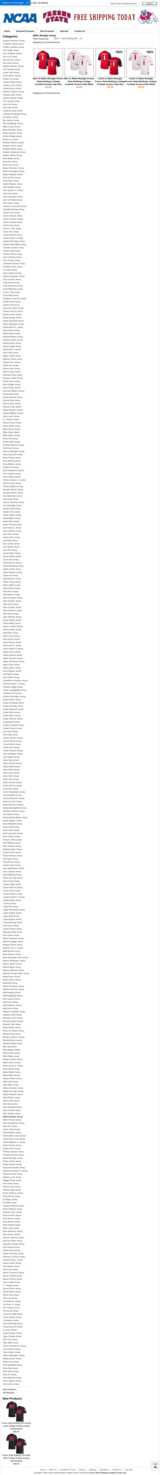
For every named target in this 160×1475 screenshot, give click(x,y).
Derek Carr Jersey (10, 365)
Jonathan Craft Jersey (12, 693)
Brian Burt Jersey (10, 162)
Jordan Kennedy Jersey (13, 706)
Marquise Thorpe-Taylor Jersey (16, 973)
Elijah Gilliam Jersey (11, 435)
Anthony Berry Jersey (12, 88)
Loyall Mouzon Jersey (12, 919)
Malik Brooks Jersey (11, 951)
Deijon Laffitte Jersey (12, 356)
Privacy (82, 1470)
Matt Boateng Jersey (11, 992)
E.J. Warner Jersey (11, 419)
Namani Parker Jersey (12, 1078)
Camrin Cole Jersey (11, 213)
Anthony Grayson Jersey (13, 92)
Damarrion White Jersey (13, 308)
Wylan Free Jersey (11, 1362)
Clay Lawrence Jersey (12, 273)
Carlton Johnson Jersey (13, 219)
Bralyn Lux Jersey (10, 139)
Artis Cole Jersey (10, 104)
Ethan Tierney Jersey (12, 458)
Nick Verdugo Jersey (11, 1113)
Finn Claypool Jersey (12, 474)
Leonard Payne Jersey (12, 894)
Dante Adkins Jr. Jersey (13, 327)
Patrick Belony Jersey (12, 1133)
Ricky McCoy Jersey (11, 1196)
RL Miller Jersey (10, 1203)
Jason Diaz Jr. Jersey (12, 645)
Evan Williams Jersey (12, 464)
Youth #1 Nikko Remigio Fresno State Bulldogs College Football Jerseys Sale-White (141, 81)
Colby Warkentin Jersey (13, 289)
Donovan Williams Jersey (13, 391)
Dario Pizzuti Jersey (11, 330)
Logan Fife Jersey (10, 907)
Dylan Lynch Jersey (11, 416)
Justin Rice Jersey (10, 789)
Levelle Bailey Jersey (12, 900)
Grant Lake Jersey (11, 499)
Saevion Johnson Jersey (13, 1238)
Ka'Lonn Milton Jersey (12, 795)
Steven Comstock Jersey (13, 1273)
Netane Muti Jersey (11, 1101)
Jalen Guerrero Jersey (12, 610)
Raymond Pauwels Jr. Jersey (15, 1171)
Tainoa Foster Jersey (12, 1289)
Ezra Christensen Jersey (13, 470)
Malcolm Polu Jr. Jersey (13, 948)
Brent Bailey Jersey (11, 158)
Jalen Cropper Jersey (12, 607)
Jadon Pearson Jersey (12, 572)
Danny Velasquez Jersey (13, 324)
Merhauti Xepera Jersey (13, 1021)
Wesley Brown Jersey (12, 1359)
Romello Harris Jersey (12, 1212)
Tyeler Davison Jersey (12, 1333)
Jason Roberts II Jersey (13, 649)
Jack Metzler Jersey (11, 547)
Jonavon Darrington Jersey (14, 696)
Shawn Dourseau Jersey (13, 1253)
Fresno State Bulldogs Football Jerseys (63, 1473)
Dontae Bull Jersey (11, 394)
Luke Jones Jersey (11, 926)
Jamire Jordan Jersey (12, 630)
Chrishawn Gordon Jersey (14, 263)
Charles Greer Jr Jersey (13, 238)
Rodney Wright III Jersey (13, 1206)
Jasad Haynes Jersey (12, 642)
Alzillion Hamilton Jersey (13, 66)
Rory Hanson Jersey (11, 1218)
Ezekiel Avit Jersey (11, 467)
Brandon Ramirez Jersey (13, 142)
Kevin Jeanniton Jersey (13, 833)
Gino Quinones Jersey (12, 496)
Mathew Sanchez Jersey (13, 989)
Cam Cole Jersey (10, 193)
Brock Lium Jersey (11, 165)
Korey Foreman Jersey (12, 856)
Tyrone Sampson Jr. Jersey (14, 1346)
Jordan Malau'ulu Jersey (13, 709)
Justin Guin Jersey (11, 779)
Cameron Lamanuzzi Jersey (15, 206)
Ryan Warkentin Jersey (13, 1231)
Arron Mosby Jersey (11, 101)
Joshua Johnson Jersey (13, 738)
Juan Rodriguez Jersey (13, 754)
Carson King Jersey (11, 225)
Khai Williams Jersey (12, 843)
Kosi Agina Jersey (10, 859)
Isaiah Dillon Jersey (11, 521)
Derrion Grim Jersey (11, 369)
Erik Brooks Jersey (11, 448)
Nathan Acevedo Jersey (13, 1088)
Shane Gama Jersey (11, 1250)
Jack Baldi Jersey (10, 540)
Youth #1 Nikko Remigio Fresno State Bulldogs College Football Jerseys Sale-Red (110, 81)
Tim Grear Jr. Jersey (11, 1304)
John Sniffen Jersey (11, 677)
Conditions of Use (67, 1470)
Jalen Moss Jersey (11, 614)
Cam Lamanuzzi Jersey (13, 197)
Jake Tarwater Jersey (12, 601)
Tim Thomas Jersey (11, 1308)
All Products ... (9, 1393)
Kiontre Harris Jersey (12, 852)
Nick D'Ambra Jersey (12, 1110)
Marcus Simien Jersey (12, 964)
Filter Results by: (41, 39)
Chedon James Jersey (12, 254)
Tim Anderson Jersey (12, 1301)
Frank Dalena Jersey (12, 477)
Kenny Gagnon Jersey (12, 821)
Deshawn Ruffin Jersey (13, 378)
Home (7, 31)
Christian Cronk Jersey (12, 267)
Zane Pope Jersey (10, 1371)
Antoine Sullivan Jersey (13, 98)
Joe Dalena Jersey (11, 674)
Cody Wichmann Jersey (13, 286)
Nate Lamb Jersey (10, 1082)
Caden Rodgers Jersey (13, 184)
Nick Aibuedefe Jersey (12, 1107)
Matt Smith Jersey (10, 1008)
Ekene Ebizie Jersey (11, 426)
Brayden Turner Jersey (12, 146)
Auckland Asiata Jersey (13, 111)
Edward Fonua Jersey (12, 423)
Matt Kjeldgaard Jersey (13, 996)
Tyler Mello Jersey (10, 1343)
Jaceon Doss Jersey (11, 537)
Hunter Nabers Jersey (12, 515)
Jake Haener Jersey (11, 595)
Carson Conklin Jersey (12, 222)
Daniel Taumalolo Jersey (13, 321)
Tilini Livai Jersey (10, 1298)
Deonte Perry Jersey (11, 362)
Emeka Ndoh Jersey (11, 442)
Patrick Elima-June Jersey (14, 1139)
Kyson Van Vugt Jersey (13, 878)
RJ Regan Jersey (10, 1199)
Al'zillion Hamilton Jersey (13, 47)
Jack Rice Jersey (10, 550)
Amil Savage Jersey (11, 69)
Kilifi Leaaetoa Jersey (12, 846)
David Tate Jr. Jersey (12, 349)
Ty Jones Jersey (10, 1330)
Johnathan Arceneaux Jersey (15, 680)
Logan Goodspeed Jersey (14, 910)
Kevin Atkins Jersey (11, 830)
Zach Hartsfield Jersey (12, 1365)
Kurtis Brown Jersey (11, 862)
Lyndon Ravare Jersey (12, 929)
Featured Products (25, 31)
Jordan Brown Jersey (12, 700)
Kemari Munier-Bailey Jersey (15, 817)
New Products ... (10, 1389)
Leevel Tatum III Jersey (13, 887)
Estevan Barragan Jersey (13, 451)
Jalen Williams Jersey (12, 617)
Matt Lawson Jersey (11, 999)
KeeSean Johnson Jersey (14, 811)
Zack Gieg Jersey (10, 1368)
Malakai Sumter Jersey (12, 945)
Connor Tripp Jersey (11, 292)
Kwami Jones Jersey (11, 865)
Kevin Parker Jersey (11, 836)
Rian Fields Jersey (11, 1183)
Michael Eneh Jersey (12, 1034)
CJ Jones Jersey (10, 270)
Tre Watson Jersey (11, 1320)
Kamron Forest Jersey (12, 801)
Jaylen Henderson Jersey (13, 661)
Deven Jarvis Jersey (11, 381)
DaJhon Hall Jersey (11, 305)
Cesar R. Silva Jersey (12, 228)
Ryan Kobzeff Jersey (12, 1225)
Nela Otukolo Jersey (11, 1098)
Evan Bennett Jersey (12, 461)
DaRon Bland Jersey (11, 333)
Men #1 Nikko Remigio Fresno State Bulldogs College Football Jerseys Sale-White (79, 81)
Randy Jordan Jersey (12, 1161)
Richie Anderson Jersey (13, 1193)
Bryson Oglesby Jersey (13, 174)
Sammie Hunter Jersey (12, 1241)
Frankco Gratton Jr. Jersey (14, 480)
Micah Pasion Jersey (12, 1027)
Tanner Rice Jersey (11, 1295)
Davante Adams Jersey (13, 340)
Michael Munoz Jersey (12, 1040)
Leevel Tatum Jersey (11, 891)
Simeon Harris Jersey (12, 1263)
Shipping (92, 1470)
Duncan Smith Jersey (12, 407)
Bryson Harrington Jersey (13, 171)
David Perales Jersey (12, 343)
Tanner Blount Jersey (12, 1292)
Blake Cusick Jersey (11, 127)
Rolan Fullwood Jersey (12, 1209)
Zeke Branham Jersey (12, 1378)
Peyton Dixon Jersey (11, 1148)
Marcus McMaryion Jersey (14, 961)
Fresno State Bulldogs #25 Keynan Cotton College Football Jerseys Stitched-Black (16, 1425)
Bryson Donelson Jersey (13, 168)
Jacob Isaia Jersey (11, 560)
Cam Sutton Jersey (11, 203)
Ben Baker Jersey (10, 117)
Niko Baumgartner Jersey (13, 1123)
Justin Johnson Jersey (12, 786)
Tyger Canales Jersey (12, 1336)
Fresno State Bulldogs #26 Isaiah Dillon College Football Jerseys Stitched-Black (16, 1457)
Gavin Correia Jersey (12, 483)
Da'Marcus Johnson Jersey (14, 298)
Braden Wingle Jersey (12, 136)
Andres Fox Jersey (11, 79)
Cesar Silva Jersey (11, 232)
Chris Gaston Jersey (11, 260)
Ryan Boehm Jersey (11, 1222)
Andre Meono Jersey (12, 76)
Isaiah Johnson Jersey (12, 525)
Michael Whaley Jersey (13, 1043)
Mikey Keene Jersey (11, 1053)
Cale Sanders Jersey (12, 187)
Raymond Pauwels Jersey (14, 1168)
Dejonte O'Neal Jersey (12, 359)
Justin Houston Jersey (12, 782)
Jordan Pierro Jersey (12, 716)
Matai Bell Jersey (10, 983)
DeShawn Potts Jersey (12, 375)
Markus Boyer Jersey (12, 967)
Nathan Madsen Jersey (13, 1094)
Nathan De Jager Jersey (13, 1091)
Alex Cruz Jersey (10, 57)
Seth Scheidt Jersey (11, 1247)
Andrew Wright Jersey (12, 82)
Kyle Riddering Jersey (12, 875)
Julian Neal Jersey (11, 760)
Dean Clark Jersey (11, 353)
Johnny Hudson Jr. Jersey (14, 684)
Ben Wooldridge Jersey (13, 123)
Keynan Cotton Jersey (12, 840)
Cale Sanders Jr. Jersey (13, 190)
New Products (47, 31)
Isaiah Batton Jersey (11, 518)
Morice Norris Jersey (11, 1062)
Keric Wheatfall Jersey (12, 824)
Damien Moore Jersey (12, 314)
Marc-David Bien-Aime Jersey (15, 957)
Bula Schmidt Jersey (11, 178)
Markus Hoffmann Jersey (13, 970)
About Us (53, 1470)
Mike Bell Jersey (10, 1047)
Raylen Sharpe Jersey (12, 1164)
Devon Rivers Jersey (12, 388)
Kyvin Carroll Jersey (11, 881)
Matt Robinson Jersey (12, 1005)
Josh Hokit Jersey (10, 731)
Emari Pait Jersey (10, 439)
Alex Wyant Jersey (11, 63)
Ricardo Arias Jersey (11, 1187)
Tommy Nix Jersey (11, 1311)
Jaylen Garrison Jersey (13, 658)
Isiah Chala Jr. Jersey (12, 528)
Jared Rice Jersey (10, 633)
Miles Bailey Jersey (11, 1056)
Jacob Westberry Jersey (13, 566)
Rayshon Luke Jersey (12, 1177)
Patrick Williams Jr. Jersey (14, 1142)
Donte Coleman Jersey (12, 397)
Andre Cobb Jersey (11, 72)
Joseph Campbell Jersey (13, 725)
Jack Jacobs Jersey (11, 544)
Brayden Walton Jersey (13, 149)
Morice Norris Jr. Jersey (13, 1066)
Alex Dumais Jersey (11, 60)
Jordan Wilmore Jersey (13, 719)
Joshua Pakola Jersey (12, 741)
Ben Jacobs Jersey (11, 120)
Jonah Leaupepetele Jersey (14, 690)
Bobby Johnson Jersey (12, 133)
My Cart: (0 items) (38, 3)
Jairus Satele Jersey (11, 585)
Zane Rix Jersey (10, 1374)
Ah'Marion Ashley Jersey (13, 44)
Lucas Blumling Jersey (12, 922)
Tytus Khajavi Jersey (11, 1352)
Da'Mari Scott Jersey (11, 302)
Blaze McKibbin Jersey (12, 130)
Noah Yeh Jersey (10, 1126)
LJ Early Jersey (9, 903)
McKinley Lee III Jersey (13, 1018)
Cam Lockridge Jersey (12, 200)
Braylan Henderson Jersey (14, 152)
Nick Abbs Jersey (10, 1104)
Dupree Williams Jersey (13, 413)
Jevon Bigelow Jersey (12, 671)
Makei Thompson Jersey (13, 938)
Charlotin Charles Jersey (13, 248)
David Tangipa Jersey (12, 346)
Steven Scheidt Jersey (12, 1276)
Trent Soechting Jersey (13, 1324)
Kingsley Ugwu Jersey (12, 849)
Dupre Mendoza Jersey (13, 410)
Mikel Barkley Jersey (11, 1050)
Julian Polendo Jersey (12, 763)
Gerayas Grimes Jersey (13, 493)
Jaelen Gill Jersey (10, 575)
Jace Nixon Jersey (11, 534)
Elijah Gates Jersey (11, 432)
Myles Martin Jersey (11, 1075)
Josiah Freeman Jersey (13, 751)
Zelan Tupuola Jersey (12, 1381)
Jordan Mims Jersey (11, 712)
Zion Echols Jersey (11, 1384)
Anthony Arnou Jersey (12, 85)
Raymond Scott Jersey (12, 1174)
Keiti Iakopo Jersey (11, 814)
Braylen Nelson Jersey (12, 155)
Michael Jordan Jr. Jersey (14, 1037)
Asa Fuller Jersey (10, 107)
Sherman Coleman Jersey (14, 1257)
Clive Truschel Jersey (12, 279)
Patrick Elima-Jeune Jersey (14, 1136)
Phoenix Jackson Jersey (13, 1152)
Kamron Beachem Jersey (13, 798)
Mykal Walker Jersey (11, 1072)
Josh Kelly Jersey (10, 735)
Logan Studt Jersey (11, 916)
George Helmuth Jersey (13, 489)
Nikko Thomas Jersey (12, 1120)
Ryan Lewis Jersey (11, 1228)
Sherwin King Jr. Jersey (13, 1260)
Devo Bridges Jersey (12, 384)
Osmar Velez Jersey (11, 1129)
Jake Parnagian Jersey (12, 598)
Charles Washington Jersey (14, 244)
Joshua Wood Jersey (12, 744)
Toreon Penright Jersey (13, 1314)
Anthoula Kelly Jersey (12, 95)
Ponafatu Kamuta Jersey (13, 1155)
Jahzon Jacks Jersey (12, 582)
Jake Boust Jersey (11, 591)
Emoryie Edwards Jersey (13, 445)
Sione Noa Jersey (10, 1269)
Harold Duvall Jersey (12, 509)
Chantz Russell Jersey (12, 235)
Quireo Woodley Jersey (13, 1158)
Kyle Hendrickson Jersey (13, 868)
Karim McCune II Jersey (13, 805)
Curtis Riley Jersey (11, 295)
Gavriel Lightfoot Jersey (13, 486)
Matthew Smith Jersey (12, 1015)
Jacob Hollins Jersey (11, 553)
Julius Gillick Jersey (11, 770)
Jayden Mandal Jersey (12, 655)
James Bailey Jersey (11, 623)
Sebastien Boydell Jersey (13, 1244)
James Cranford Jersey (13, 626)
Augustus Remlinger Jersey (14, 114)
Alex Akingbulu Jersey (12, 53)
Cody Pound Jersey (11, 283)
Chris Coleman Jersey (12, 257)
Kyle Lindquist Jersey (12, 871)
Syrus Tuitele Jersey (11, 1282)
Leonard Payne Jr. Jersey (14, 897)
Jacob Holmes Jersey (12, 556)
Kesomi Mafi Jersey (11, 827)
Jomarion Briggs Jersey (13, 687)
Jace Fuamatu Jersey (12, 531)
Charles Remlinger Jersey (14, 241)
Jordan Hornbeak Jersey (13, 703)
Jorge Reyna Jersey (11, 722)
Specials (64, 31)
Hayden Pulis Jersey (11, 512)
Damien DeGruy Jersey (13, 311)
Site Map (129, 1470)
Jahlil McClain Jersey (12, 579)
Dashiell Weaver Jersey (13, 337)
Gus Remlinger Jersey (12, 505)
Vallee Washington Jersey (14, 1355)
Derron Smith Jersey (11, 372)
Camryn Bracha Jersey (12, 216)
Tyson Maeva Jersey (11, 1349)
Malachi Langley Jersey (13, 942)
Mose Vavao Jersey (11, 1069)
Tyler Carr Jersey (10, 1339)
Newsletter (104, 1470)
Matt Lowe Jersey (10, 1002)
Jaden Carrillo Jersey (12, 569)
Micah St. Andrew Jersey (13, 1031)
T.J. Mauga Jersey (10, 1285)
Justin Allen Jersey (11, 776)
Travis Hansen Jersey (12, 1317)
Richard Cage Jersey (12, 1190)
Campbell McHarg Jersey (13, 209)
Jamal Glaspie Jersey (12, 620)
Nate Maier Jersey (10, 1085)
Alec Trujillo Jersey (11, 50)
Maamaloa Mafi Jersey (12, 932)
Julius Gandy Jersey (11, 766)
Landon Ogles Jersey (12, 884)
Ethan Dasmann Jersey (13, 454)
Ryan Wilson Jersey (11, 1234)
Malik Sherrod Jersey (12, 954)
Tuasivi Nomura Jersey (12, 1327)
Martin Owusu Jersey (12, 980)
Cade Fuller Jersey (11, 181)
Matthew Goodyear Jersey (14, 1012)
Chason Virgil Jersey (11, 251)
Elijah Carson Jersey (11, 429)
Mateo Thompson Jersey (13, 986)
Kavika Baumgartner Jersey (14, 808)
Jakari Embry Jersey (11, 588)
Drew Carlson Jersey (12, 404)
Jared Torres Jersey (11, 636)
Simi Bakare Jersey (11, 1266)
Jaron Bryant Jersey (11, 639)
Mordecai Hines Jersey (12, 1059)
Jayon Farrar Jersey (11, 665)
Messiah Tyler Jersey (12, 1024)
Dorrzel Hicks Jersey (11, 400)
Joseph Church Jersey (12, 728)
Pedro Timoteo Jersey (12, 1145)
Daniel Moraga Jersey (12, 318)
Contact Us (79, 31)
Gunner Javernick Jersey (13, 502)
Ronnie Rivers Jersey (12, 1215)
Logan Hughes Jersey (12, 913)
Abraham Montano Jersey (14, 41)
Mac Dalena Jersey (11, 935)
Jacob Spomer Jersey (12, 563)
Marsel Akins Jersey (11, 977)
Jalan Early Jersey (11, 604)
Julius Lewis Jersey (11, 773)
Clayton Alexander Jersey (14, 276)
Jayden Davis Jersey (12, 652)
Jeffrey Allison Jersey (12, 668)
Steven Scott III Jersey (12, 1279)
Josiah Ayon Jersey (11, 747)
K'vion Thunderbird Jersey (14, 792)
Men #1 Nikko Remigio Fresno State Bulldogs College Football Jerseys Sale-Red (48, 81)
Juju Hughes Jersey (11, 757)
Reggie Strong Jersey (12, 1180)
